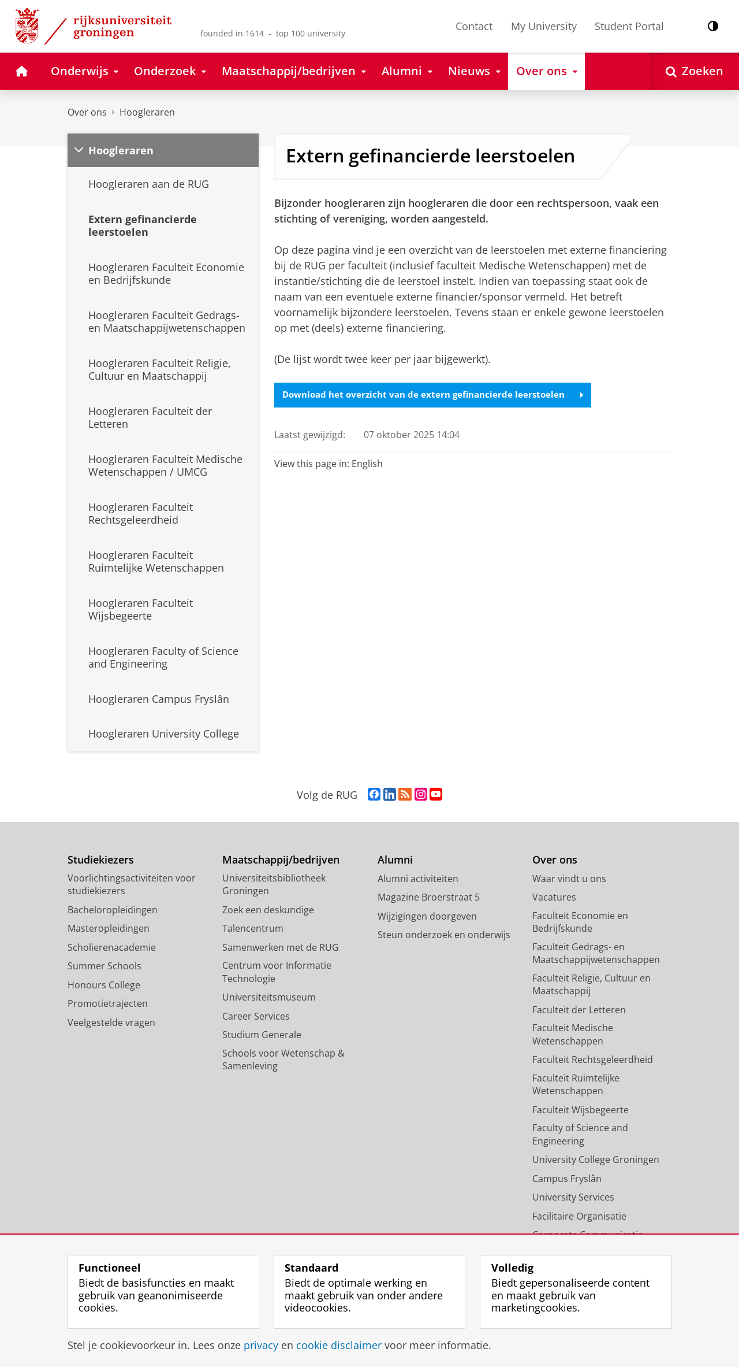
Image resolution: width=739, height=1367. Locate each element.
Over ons (87, 112)
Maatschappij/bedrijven (280, 859)
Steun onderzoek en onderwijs (444, 934)
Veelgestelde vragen (111, 1022)
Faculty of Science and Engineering (580, 1134)
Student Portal (629, 26)
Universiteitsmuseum (269, 997)
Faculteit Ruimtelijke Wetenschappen (575, 1085)
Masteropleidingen (109, 928)
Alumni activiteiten (418, 878)
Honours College (104, 985)
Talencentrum (252, 928)
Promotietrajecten (108, 1003)
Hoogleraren (147, 112)
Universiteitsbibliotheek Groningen (274, 885)
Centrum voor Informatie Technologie (276, 972)
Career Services (256, 1016)
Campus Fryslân (567, 1178)
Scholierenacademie (112, 947)
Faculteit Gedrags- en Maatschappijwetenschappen (596, 953)
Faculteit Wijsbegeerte (580, 1109)
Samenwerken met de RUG (280, 947)
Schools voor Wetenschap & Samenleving (283, 1060)
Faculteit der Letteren (579, 1009)
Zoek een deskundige (268, 909)
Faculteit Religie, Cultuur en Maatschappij (591, 985)
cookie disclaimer (339, 1345)
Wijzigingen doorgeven (427, 916)
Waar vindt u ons (569, 878)
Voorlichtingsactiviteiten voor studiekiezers (132, 885)
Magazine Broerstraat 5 (429, 897)
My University (544, 26)
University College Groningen (595, 1159)
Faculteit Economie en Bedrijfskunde (580, 922)
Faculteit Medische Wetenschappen (572, 1034)
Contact (474, 26)
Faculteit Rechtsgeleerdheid (592, 1059)
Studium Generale (261, 1034)
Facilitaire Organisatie (579, 1216)
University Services (573, 1197)
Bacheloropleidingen (113, 909)
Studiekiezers (101, 859)
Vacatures (554, 897)
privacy (261, 1345)
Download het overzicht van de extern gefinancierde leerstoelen (439, 395)
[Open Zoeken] (694, 71)
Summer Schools (104, 966)
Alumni (395, 859)
